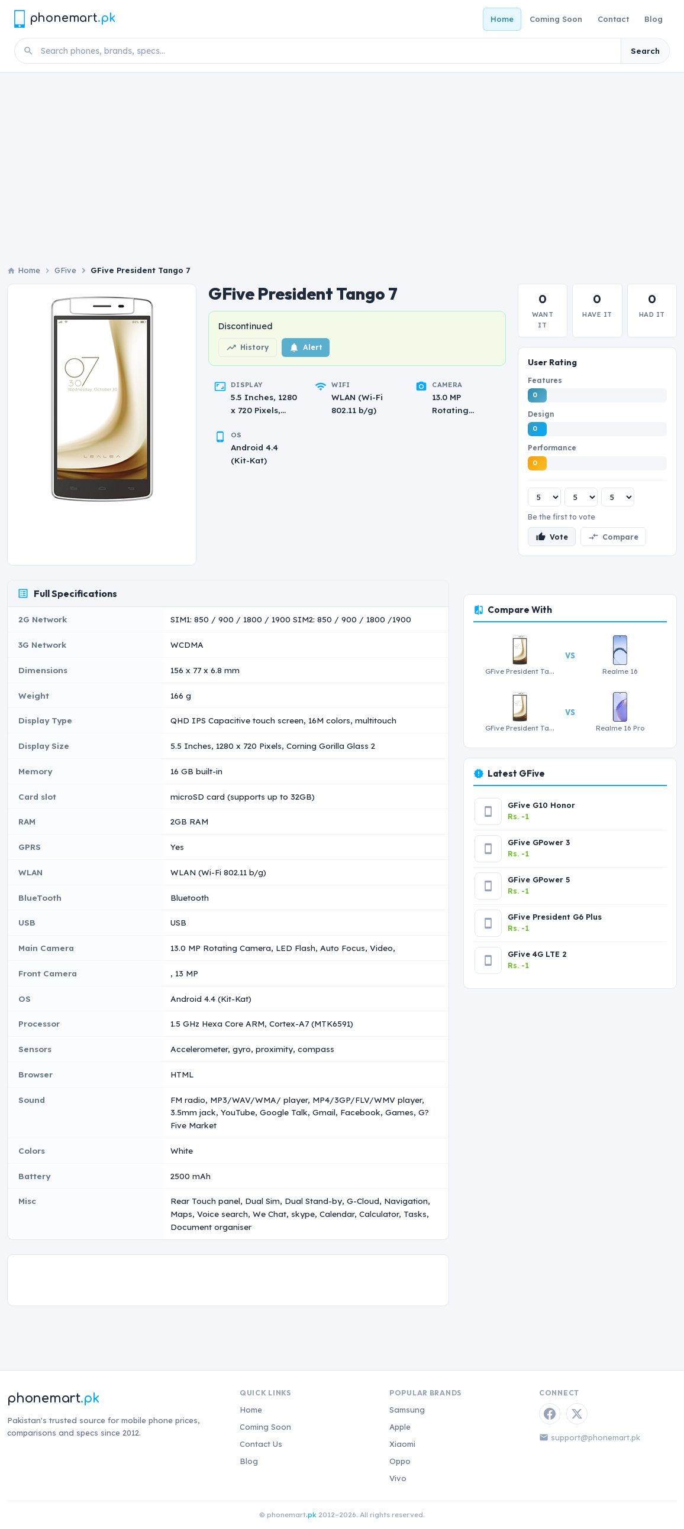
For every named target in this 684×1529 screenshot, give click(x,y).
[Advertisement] (342, 175)
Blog (653, 19)
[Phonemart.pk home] (64, 18)
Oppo (400, 1461)
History (247, 347)
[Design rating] (581, 497)
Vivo (397, 1478)
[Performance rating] (617, 497)
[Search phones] (327, 50)
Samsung (407, 1409)
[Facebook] (549, 1413)
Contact (613, 19)
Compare (613, 536)
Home (502, 19)
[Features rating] (544, 497)
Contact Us (261, 1444)
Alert (305, 347)
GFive (65, 270)
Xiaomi (402, 1444)
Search (645, 51)
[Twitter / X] (577, 1413)
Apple (400, 1426)
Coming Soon (556, 19)
